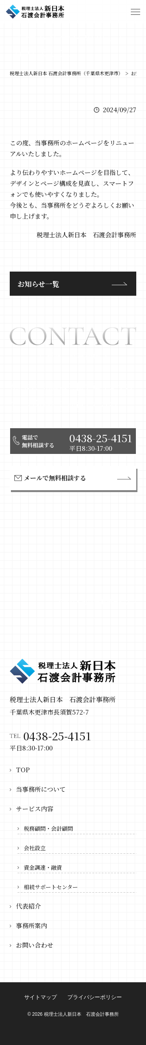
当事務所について (41, 789)
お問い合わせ (34, 945)
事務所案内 (31, 925)
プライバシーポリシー (94, 997)
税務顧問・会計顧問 (48, 828)
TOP (23, 769)
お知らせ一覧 (38, 284)
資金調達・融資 (43, 867)
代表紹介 (28, 906)
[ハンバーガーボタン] (135, 12)
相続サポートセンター (51, 887)
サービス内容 (34, 808)
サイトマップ (40, 997)
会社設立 (35, 848)
